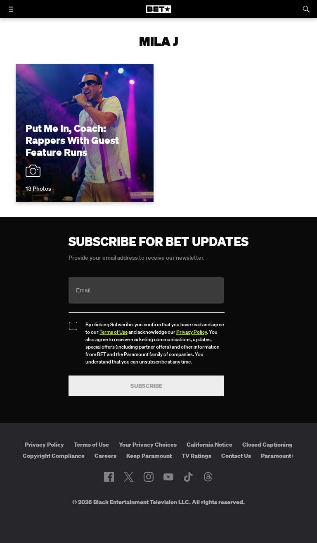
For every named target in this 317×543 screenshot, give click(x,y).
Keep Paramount (149, 455)
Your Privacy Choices (148, 444)
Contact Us (236, 455)
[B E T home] (158, 13)
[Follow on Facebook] (109, 477)
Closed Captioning (267, 444)
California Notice (209, 444)
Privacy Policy (191, 331)
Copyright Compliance (54, 455)
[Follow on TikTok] (188, 477)
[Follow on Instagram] (149, 477)
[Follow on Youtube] (168, 477)
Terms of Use (113, 331)
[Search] (306, 9)
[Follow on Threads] (208, 477)
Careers (105, 455)
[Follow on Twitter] (128, 477)
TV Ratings (196, 455)
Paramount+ (278, 455)
